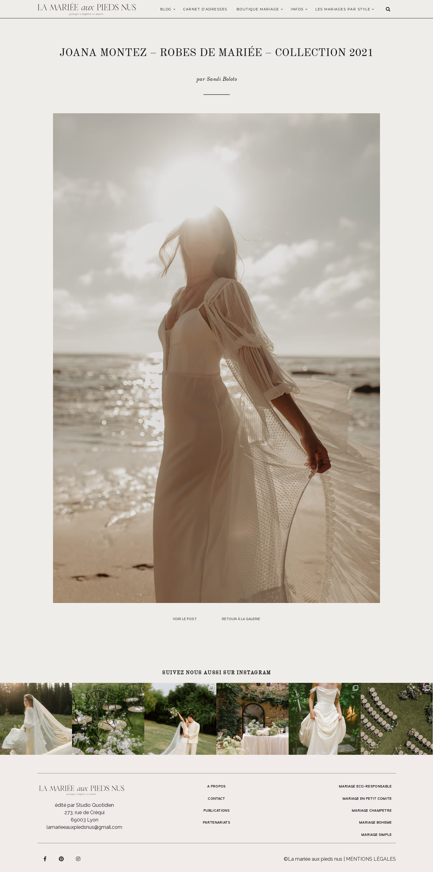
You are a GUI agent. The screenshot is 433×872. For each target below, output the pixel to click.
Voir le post (185, 619)
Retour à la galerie (241, 619)
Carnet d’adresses (205, 9)
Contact (216, 799)
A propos (216, 786)
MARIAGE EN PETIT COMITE (367, 799)
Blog (166, 9)
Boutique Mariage (258, 9)
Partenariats (216, 823)
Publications (216, 811)
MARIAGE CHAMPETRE (372, 811)
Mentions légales (371, 859)
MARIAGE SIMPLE (376, 835)
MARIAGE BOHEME (375, 823)
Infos (297, 9)
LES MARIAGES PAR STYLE (342, 9)
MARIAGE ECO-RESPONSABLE (365, 786)
